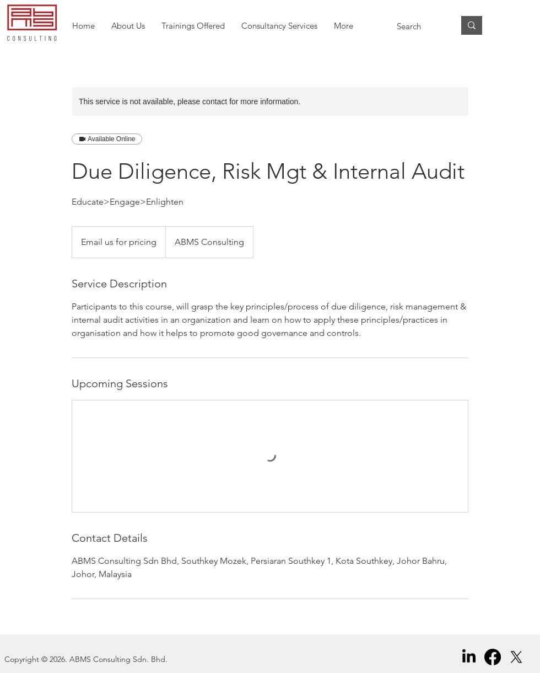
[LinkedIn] (469, 657)
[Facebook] (492, 657)
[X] (516, 657)
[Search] (417, 26)
